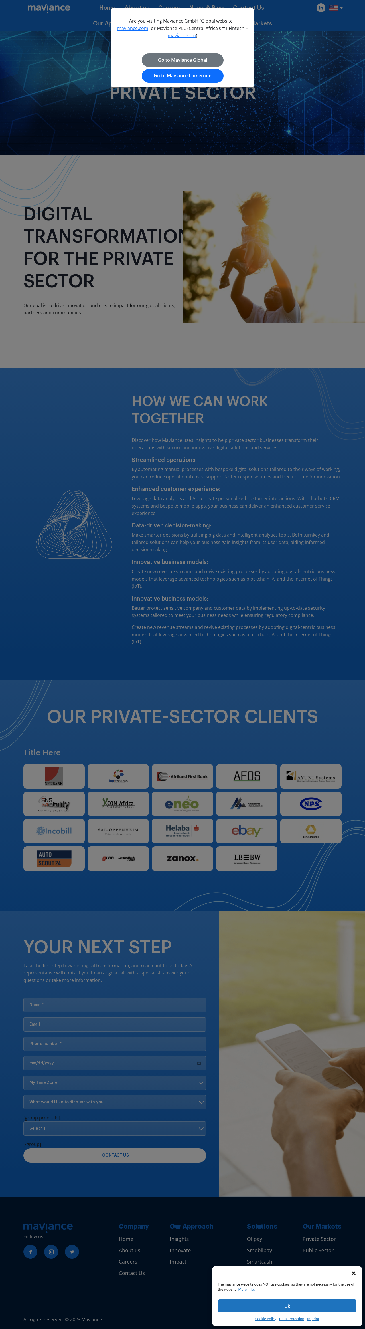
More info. (246, 1289)
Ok (287, 1306)
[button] (353, 1273)
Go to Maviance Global (182, 60)
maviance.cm (182, 35)
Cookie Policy (265, 1318)
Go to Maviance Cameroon (183, 76)
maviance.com (132, 28)
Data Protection (291, 1318)
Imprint (313, 1318)
